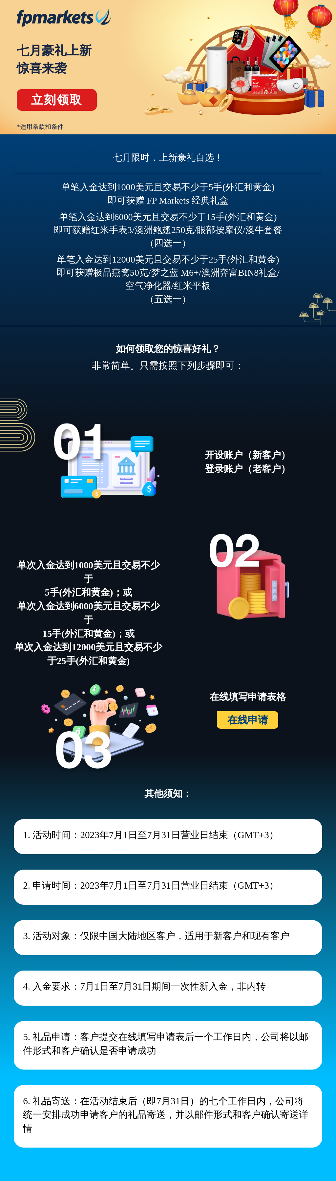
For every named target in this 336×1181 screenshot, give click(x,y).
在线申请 (247, 720)
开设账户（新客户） (247, 455)
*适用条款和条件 (40, 126)
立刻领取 (56, 100)
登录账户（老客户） (247, 468)
